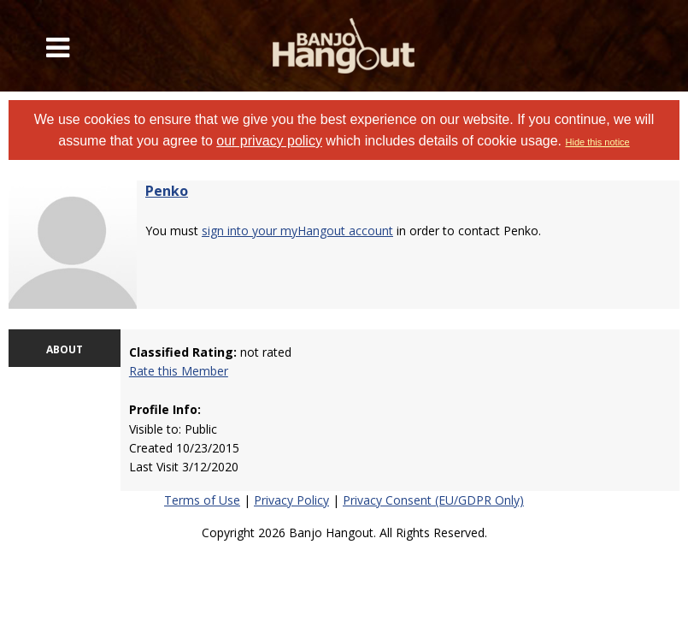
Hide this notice (598, 142)
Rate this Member (178, 371)
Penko (166, 190)
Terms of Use (202, 500)
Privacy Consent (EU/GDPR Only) (433, 500)
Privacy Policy (291, 500)
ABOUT (64, 349)
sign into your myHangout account (297, 230)
